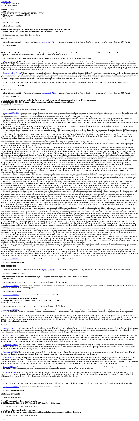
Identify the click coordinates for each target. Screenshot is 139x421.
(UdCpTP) (20, 372)
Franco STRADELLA (10, 328)
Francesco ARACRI (10, 352)
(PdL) (21, 328)
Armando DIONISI (9, 372)
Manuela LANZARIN (10, 62)
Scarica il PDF (6, 2)
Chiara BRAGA (8, 315)
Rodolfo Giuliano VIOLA (12, 73)
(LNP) (21, 62)
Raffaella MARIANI (10, 357)
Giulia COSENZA (9, 335)
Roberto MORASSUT (10, 345)
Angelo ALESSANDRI (48, 42)
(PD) (22, 73)
